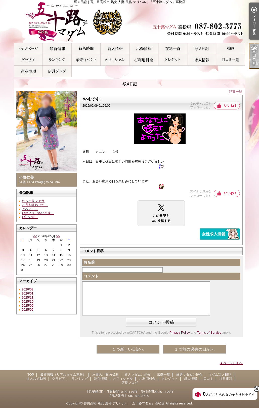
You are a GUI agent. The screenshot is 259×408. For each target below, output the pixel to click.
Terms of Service (209, 332)
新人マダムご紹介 (115, 48)
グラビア (28, 60)
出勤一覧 (144, 48)
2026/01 (27, 293)
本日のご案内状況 (86, 48)
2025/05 (27, 309)
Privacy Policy (179, 332)
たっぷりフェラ (33, 201)
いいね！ (230, 105)
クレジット (172, 60)
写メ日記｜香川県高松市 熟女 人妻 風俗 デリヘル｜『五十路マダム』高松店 (129, 21)
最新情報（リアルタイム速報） (57, 48)
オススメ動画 (230, 48)
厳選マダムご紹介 (172, 48)
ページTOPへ (233, 363)
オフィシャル (115, 60)
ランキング (57, 60)
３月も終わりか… (35, 205)
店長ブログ (57, 71)
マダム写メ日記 (201, 48)
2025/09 (27, 305)
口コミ (230, 60)
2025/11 (27, 297)
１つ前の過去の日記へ (194, 349)
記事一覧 (235, 92)
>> (58, 236)
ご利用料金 (144, 60)
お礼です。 (30, 217)
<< (35, 236)
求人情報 (201, 60)
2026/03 (27, 289)
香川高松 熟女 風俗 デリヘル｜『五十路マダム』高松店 (124, 403)
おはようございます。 (38, 213)
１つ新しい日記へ (128, 349)
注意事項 (28, 71)
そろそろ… (30, 209)
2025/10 (27, 301)
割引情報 (86, 60)
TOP (28, 48)
